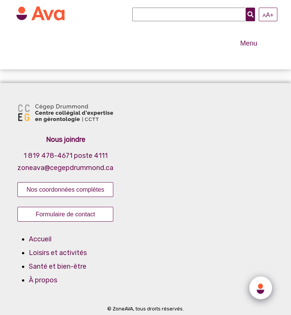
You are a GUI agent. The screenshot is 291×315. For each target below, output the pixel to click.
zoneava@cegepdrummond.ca (65, 168)
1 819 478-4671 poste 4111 (65, 155)
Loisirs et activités (58, 253)
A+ (268, 14)
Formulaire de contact (65, 214)
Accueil (40, 239)
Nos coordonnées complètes (65, 189)
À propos (43, 280)
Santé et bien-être (57, 266)
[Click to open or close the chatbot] (260, 287)
